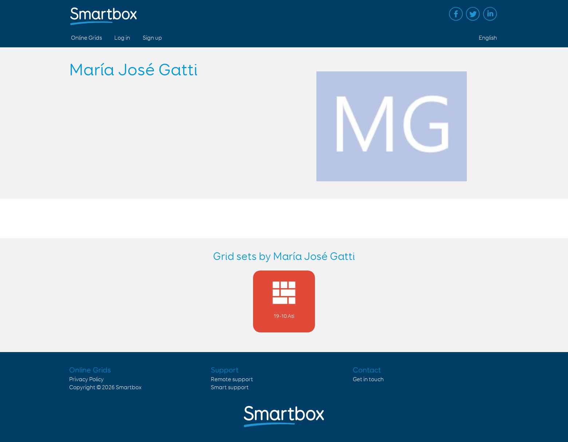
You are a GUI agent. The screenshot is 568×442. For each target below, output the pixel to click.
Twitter (473, 14)
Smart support (230, 387)
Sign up (152, 38)
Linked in (490, 14)
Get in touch (368, 379)
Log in (122, 38)
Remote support (232, 379)
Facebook (456, 14)
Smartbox (129, 387)
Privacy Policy (86, 379)
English (488, 38)
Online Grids (86, 38)
